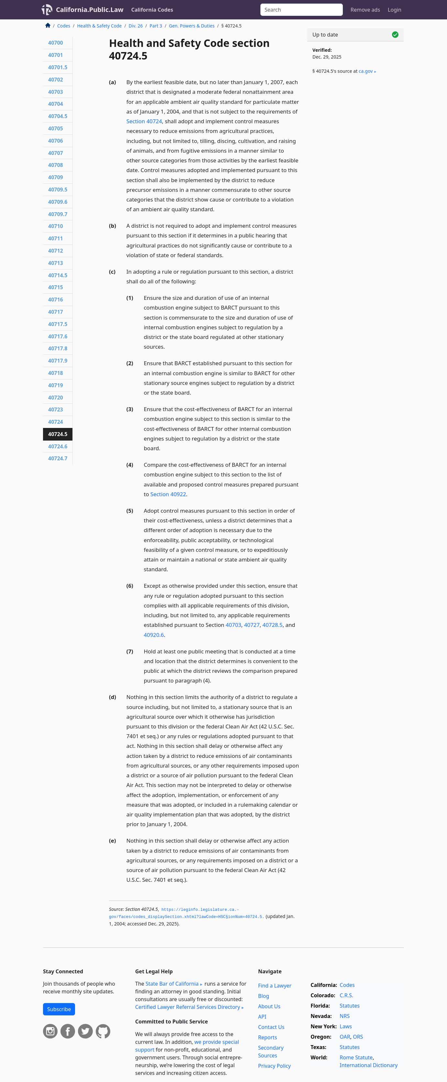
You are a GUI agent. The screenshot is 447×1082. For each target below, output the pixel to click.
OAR (345, 1036)
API (262, 1016)
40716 (55, 299)
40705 (55, 128)
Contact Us (271, 1027)
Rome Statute (356, 1057)
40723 (55, 409)
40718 (55, 373)
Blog (263, 996)
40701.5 (57, 67)
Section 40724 (144, 121)
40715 (55, 287)
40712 (55, 250)
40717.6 (57, 336)
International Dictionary (369, 1065)
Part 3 (156, 26)
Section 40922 (168, 494)
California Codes (152, 9)
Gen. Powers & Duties (191, 26)
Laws (346, 1026)
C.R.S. (346, 995)
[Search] (301, 10)
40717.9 (57, 360)
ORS (358, 1036)
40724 (55, 421)
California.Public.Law (90, 9)
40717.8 (57, 348)
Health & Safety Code (99, 26)
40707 (55, 153)
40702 (55, 79)
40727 (252, 624)
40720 (55, 397)
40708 (55, 165)
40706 (55, 140)
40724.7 (57, 458)
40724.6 (57, 446)
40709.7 (57, 214)
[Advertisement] (355, 187)
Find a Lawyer (274, 985)
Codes (63, 26)
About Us (269, 1006)
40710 (55, 226)
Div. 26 (136, 26)
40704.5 (57, 116)
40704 (55, 103)
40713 (55, 263)
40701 (55, 55)
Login (394, 9)
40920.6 (154, 635)
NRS (345, 1016)
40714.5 (57, 275)
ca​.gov (366, 71)
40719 (55, 385)
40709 (55, 177)
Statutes (350, 1005)
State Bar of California (172, 983)
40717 (55, 311)
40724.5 (57, 434)
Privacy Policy (274, 1065)
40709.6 (57, 201)
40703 (233, 624)
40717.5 (57, 324)
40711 (55, 238)
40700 (55, 42)
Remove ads (365, 9)
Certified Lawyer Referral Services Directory (187, 1007)
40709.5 (57, 189)
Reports (267, 1037)
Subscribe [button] (59, 1009)
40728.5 (273, 624)
